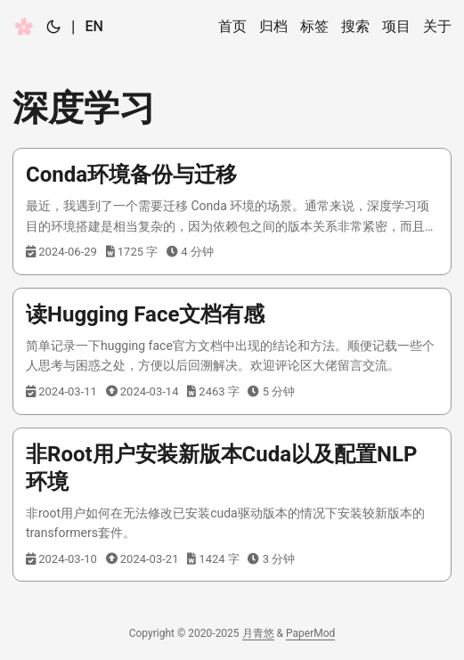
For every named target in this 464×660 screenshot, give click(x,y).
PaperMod (310, 633)
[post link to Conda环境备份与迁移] (232, 211)
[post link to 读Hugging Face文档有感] (232, 351)
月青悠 (258, 633)
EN (93, 26)
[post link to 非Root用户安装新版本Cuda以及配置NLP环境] (232, 505)
